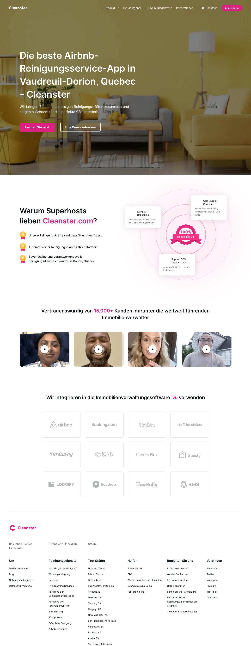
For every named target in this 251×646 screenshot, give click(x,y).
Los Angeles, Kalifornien (101, 585)
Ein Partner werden (177, 580)
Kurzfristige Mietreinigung (62, 568)
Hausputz (53, 580)
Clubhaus (212, 597)
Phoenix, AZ (94, 632)
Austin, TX (93, 638)
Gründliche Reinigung (60, 623)
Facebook (212, 568)
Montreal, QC (95, 597)
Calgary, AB (94, 609)
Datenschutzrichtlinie (20, 585)
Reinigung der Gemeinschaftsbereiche (61, 593)
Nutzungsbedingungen (21, 580)
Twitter (210, 574)
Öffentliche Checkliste (63, 544)
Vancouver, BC (96, 626)
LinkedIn (211, 585)
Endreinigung (55, 611)
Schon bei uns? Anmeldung (182, 591)
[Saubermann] (18, 7)
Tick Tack (212, 591)
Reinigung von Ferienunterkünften (58, 603)
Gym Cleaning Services (61, 585)
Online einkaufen (176, 585)
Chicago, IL (94, 591)
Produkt (112, 8)
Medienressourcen (19, 568)
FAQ (129, 574)
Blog (11, 574)
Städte (92, 544)
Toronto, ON (94, 603)
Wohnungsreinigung (59, 574)
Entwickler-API (135, 568)
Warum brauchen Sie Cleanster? (144, 580)
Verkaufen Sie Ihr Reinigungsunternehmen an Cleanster (182, 601)
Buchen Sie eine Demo (139, 585)
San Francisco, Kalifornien (102, 620)
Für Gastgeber (132, 8)
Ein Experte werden (177, 568)
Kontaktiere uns (135, 591)
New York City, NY (98, 614)
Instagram (212, 580)
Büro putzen (55, 617)
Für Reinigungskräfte (158, 8)
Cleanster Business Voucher (182, 611)
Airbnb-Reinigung (57, 629)
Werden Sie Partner (177, 574)
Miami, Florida (95, 574)
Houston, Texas (96, 568)
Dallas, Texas (95, 580)
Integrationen (184, 8)
